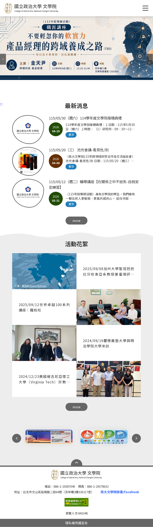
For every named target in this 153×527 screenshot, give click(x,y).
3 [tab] (71, 95)
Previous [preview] (3, 59)
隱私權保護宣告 (76, 522)
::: (1, 103)
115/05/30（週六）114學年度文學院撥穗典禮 (85, 118)
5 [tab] (82, 95)
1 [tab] (59, 95)
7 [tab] (94, 95)
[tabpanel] (76, 48)
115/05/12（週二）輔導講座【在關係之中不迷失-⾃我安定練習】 (94, 184)
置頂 (71, 134)
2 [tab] (65, 95)
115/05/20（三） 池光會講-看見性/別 (79, 149)
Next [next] (150, 59)
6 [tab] (88, 95)
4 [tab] (76, 95)
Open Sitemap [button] (76, 462)
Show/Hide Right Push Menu (145, 8)
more (76, 220)
